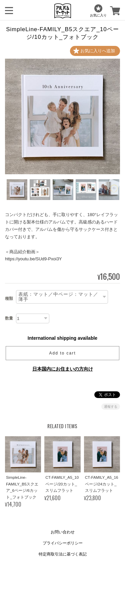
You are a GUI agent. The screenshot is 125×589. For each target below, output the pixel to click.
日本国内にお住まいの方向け (62, 369)
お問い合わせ (63, 532)
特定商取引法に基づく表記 (63, 554)
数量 (9, 318)
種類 (9, 298)
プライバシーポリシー (63, 543)
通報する (110, 406)
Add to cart (62, 353)
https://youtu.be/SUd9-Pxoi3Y (33, 258)
